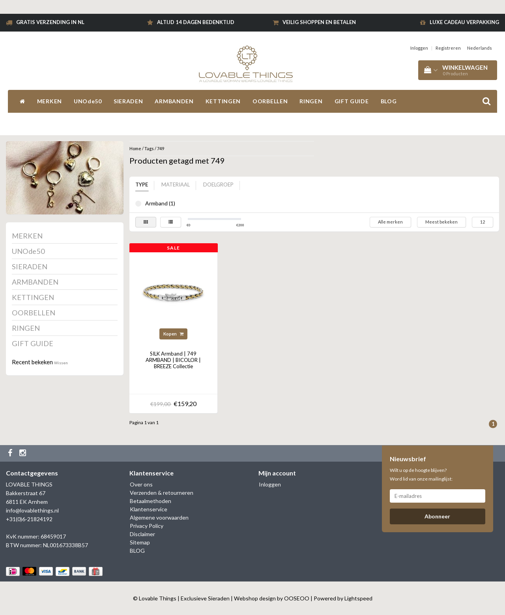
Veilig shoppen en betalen (319, 22)
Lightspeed (358, 598)
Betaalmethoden (150, 501)
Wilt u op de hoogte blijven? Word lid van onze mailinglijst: (421, 474)
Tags (149, 148)
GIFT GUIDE (352, 101)
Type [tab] (141, 184)
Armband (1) (138, 204)
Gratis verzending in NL (50, 22)
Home (135, 148)
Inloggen (419, 47)
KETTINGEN (223, 101)
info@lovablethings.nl (32, 510)
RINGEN (310, 101)
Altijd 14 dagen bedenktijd (195, 22)
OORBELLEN (270, 101)
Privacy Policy (146, 525)
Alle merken (390, 221)
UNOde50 (88, 101)
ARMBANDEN (174, 101)
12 (482, 221)
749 (160, 148)
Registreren (448, 47)
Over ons (141, 484)
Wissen (61, 362)
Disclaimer (142, 534)
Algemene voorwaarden (159, 517)
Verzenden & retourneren (161, 492)
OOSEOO (296, 598)
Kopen (173, 333)
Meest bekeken (441, 221)
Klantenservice (148, 509)
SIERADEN (128, 101)
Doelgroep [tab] (218, 184)
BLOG (389, 101)
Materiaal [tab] (175, 184)
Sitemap (140, 542)
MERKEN (49, 101)
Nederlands (479, 47)
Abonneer (437, 516)
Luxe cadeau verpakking (464, 22)
